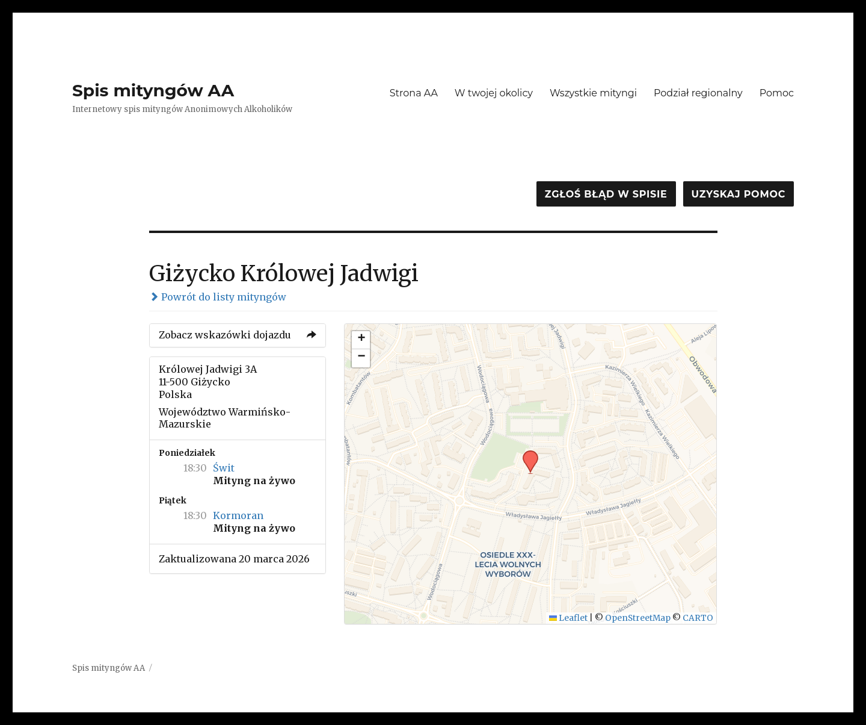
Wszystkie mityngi (593, 93)
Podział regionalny (698, 93)
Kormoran (238, 515)
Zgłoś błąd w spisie (606, 194)
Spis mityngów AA (153, 90)
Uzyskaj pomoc (738, 194)
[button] (526, 454)
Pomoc (777, 93)
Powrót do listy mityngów (217, 297)
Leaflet (568, 618)
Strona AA (414, 93)
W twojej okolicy (494, 93)
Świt (224, 468)
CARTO (698, 618)
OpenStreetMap (638, 618)
